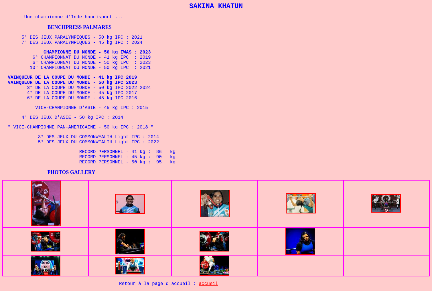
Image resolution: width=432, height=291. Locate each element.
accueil (208, 283)
